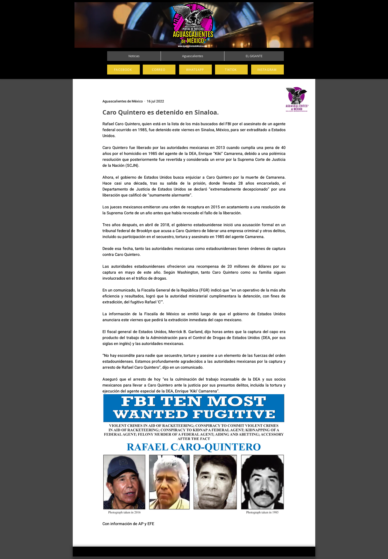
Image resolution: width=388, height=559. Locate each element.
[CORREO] (159, 69)
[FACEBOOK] (123, 69)
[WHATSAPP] (195, 69)
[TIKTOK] (231, 69)
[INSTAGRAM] (267, 69)
